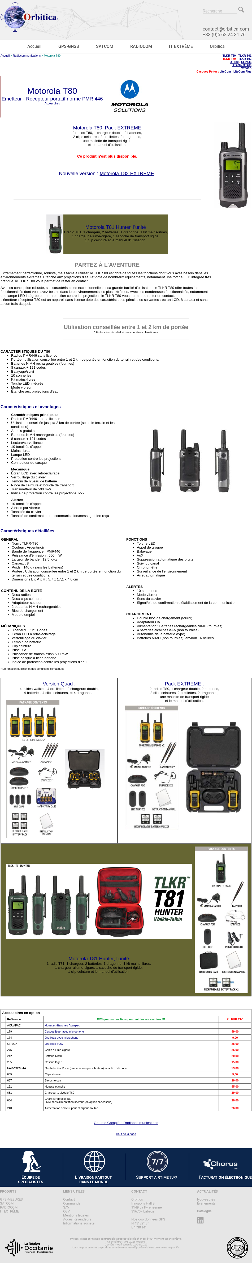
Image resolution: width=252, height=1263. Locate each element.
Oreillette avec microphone (62, 1037)
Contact (69, 1199)
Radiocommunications (27, 55)
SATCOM (104, 46)
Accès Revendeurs (77, 1219)
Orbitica (217, 46)
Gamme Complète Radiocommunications (126, 1123)
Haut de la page (126, 1133)
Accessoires (52, 103)
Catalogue (204, 1211)
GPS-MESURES (11, 1199)
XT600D (246, 68)
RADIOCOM (141, 46)
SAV (66, 1207)
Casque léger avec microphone (64, 1031)
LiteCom (225, 71)
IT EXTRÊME (181, 46)
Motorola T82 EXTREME (127, 173)
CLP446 (246, 62)
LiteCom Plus (242, 71)
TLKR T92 (244, 58)
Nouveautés (206, 1199)
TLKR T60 (229, 55)
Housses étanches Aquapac (62, 1025)
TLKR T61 (244, 55)
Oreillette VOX (54, 1043)
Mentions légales (76, 1215)
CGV (66, 1211)
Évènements (206, 1203)
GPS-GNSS (68, 46)
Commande (71, 1203)
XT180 (234, 62)
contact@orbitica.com (226, 29)
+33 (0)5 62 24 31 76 (224, 34)
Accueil (34, 46)
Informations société (78, 1223)
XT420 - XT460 (241, 65)
